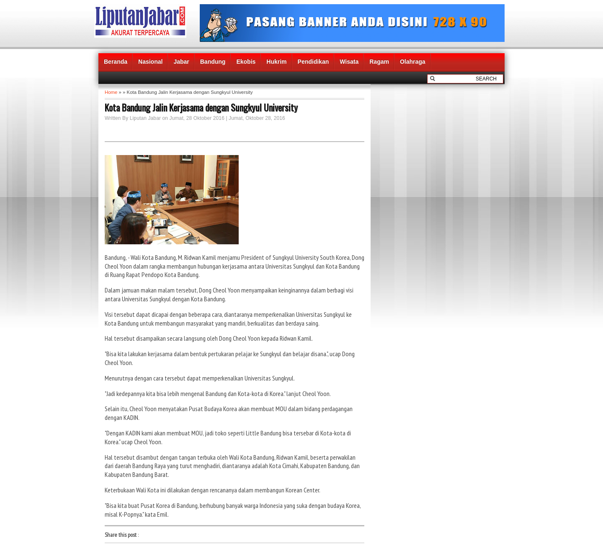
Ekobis (245, 61)
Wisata (349, 61)
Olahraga (412, 61)
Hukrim (276, 61)
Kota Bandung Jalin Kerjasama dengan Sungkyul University (201, 107)
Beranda (115, 61)
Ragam (379, 61)
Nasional (150, 61)
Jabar (181, 61)
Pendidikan (313, 61)
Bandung (213, 61)
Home (111, 92)
